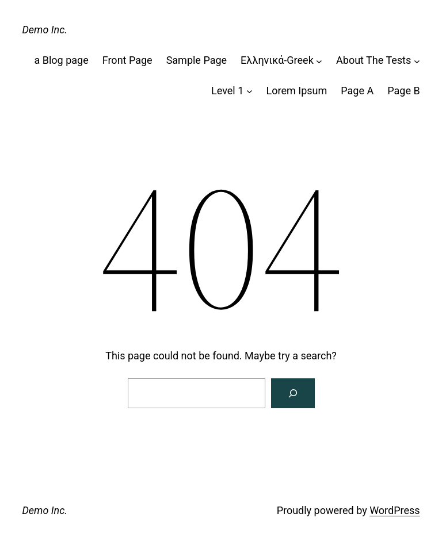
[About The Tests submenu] (417, 60)
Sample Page (196, 60)
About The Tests (373, 60)
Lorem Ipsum (296, 91)
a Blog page (61, 60)
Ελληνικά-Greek (277, 60)
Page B (403, 91)
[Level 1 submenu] (249, 91)
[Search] (293, 393)
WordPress (394, 510)
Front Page (127, 60)
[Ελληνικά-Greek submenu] (319, 60)
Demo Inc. (44, 30)
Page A (357, 91)
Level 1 (227, 91)
